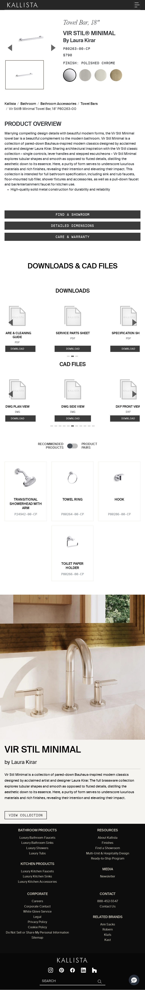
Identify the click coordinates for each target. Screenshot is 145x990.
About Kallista (107, 837)
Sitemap (37, 937)
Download (73, 348)
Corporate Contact (37, 906)
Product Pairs (89, 446)
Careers (37, 901)
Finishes (107, 843)
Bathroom (28, 104)
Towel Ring (72, 499)
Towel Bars (89, 104)
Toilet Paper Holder (72, 566)
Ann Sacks (107, 924)
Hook (119, 499)
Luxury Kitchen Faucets (37, 871)
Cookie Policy (37, 927)
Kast (107, 940)
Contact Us (108, 906)
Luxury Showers (37, 848)
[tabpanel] (72, 519)
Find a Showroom (72, 214)
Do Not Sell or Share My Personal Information (37, 932)
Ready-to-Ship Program (107, 858)
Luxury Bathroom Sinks (37, 843)
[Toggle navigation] (137, 5)
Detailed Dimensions (72, 226)
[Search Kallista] (67, 981)
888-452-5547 (107, 901)
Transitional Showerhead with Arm (26, 504)
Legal (37, 917)
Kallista (10, 104)
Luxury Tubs (37, 853)
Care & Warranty (72, 237)
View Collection (26, 815)
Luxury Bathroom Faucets (37, 837)
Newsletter (107, 876)
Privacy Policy (37, 922)
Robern (108, 929)
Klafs (107, 935)
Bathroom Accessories (58, 104)
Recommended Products (50, 446)
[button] (134, 980)
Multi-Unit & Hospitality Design (107, 853)
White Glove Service (37, 911)
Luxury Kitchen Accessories (37, 881)
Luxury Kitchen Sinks (37, 876)
